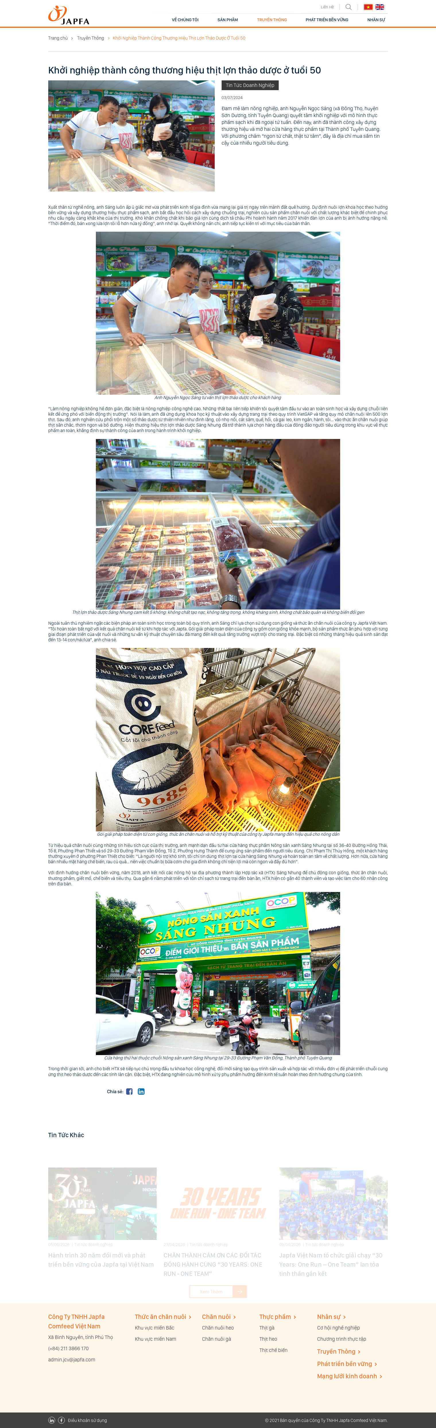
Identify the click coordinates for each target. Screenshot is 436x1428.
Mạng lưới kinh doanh (347, 1376)
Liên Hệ (327, 7)
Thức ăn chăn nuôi (160, 1316)
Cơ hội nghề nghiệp (338, 1328)
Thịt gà (266, 1328)
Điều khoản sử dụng (87, 1420)
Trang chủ (58, 38)
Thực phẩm (275, 1316)
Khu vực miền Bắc (154, 1328)
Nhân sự (329, 1316)
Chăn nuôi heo (218, 1328)
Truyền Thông (90, 38)
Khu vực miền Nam (155, 1339)
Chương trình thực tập (341, 1339)
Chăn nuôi (216, 1316)
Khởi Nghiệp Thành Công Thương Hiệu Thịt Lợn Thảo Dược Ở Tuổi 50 (179, 38)
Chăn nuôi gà (216, 1339)
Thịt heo (268, 1339)
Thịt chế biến (273, 1350)
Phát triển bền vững (344, 1363)
